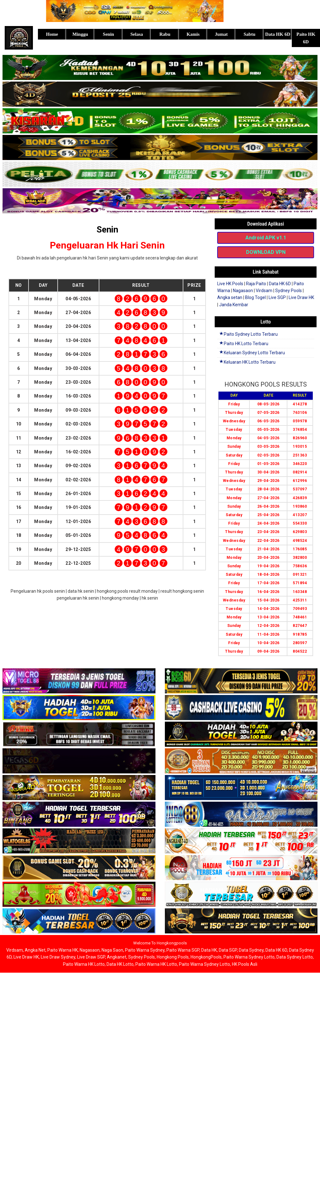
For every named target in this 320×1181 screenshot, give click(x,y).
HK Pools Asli (244, 964)
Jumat (221, 34)
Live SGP (277, 297)
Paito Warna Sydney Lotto (249, 956)
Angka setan (229, 297)
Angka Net (35, 950)
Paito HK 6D (305, 38)
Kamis (193, 34)
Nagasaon (243, 290)
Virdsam (264, 290)
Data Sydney (251, 950)
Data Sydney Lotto (294, 956)
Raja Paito (256, 283)
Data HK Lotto (120, 964)
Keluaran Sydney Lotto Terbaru (252, 352)
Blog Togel (255, 297)
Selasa (136, 34)
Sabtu (249, 34)
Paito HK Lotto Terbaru (243, 343)
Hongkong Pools (173, 956)
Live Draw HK (301, 297)
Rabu (164, 34)
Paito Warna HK (62, 950)
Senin (108, 34)
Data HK (209, 950)
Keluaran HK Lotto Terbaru (247, 362)
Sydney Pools (288, 290)
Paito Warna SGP (182, 950)
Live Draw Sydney (58, 956)
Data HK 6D (277, 34)
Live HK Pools (230, 283)
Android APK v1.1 (265, 238)
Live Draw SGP (91, 956)
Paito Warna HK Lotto (84, 964)
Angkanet (116, 956)
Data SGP (228, 950)
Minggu (80, 34)
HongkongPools (206, 956)
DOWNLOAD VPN (266, 252)
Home (52, 34)
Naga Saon (112, 950)
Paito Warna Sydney (145, 950)
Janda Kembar (233, 304)
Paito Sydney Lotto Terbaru (248, 334)
